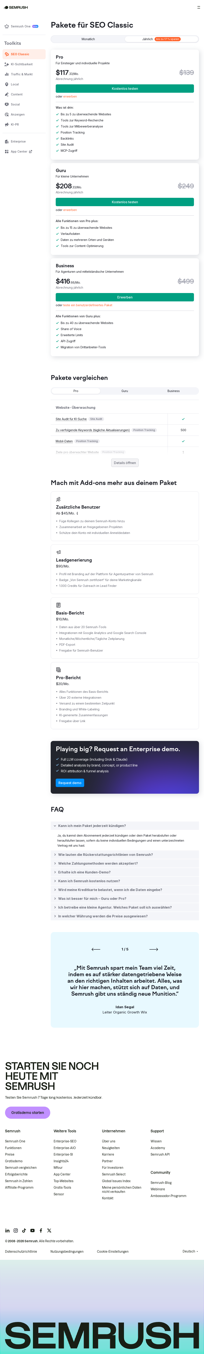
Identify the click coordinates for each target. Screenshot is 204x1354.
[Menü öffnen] (199, 7)
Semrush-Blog (161, 1182)
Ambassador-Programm (168, 1196)
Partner (107, 1161)
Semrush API (160, 1154)
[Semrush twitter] (49, 1230)
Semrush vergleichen (21, 1167)
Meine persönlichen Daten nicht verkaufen (121, 1189)
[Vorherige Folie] (96, 949)
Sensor (59, 1194)
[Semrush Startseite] (15, 7)
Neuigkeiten (111, 1148)
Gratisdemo (14, 1161)
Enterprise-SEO (65, 1141)
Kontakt (107, 1198)
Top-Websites (64, 1181)
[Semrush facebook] (41, 1230)
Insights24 (61, 1161)
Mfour (58, 1167)
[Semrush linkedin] (7, 1230)
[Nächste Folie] (153, 949)
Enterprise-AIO (65, 1148)
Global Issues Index (116, 1181)
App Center (62, 1174)
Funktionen (13, 1148)
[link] (70, 96)
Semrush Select (113, 1174)
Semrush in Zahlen (19, 1181)
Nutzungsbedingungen (67, 1251)
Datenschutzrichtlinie (21, 1251)
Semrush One (15, 1141)
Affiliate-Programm (19, 1187)
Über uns (108, 1141)
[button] (87, 305)
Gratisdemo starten (27, 1113)
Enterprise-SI (63, 1154)
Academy (158, 1148)
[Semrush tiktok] (24, 1230)
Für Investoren (112, 1167)
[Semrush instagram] (16, 1230)
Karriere (108, 1154)
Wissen (156, 1141)
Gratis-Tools (62, 1187)
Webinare (158, 1189)
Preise (9, 1154)
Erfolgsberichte (16, 1174)
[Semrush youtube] (32, 1230)
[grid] (125, 429)
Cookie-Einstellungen (113, 1251)
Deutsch (189, 1251)
